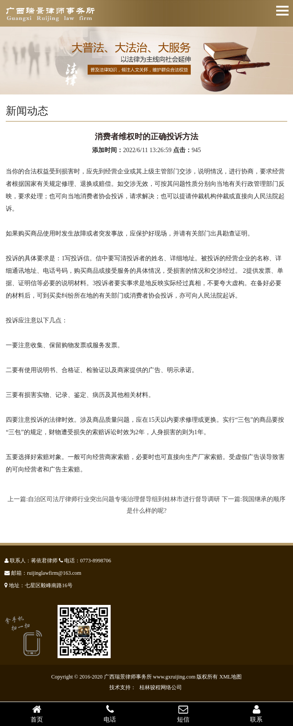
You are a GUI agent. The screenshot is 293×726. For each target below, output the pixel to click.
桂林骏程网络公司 (160, 687)
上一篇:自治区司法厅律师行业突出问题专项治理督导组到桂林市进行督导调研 (114, 499)
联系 (256, 713)
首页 (36, 713)
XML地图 (231, 677)
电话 (110, 713)
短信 (183, 713)
